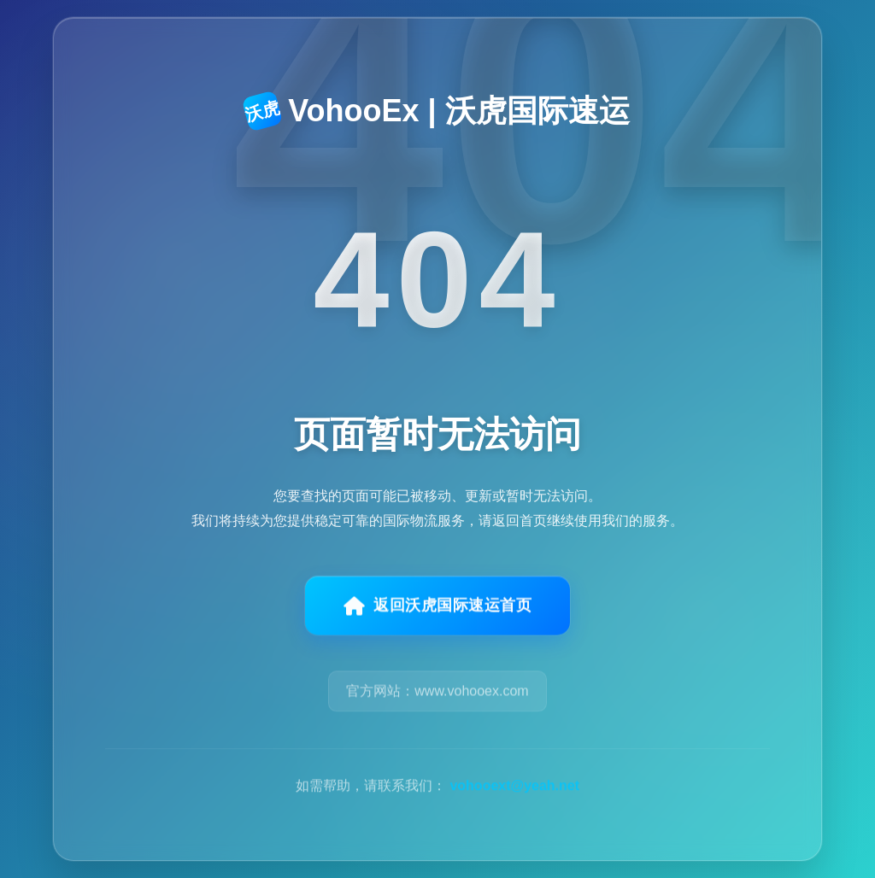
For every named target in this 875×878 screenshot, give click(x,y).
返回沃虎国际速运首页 (438, 610)
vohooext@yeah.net (514, 793)
